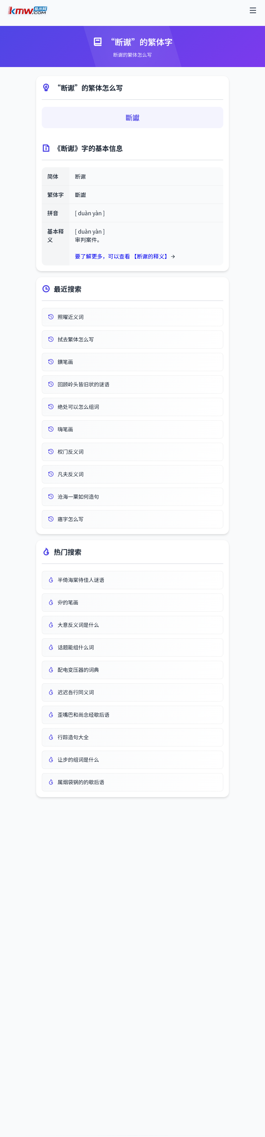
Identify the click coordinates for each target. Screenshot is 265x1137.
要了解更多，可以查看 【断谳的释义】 (122, 256)
